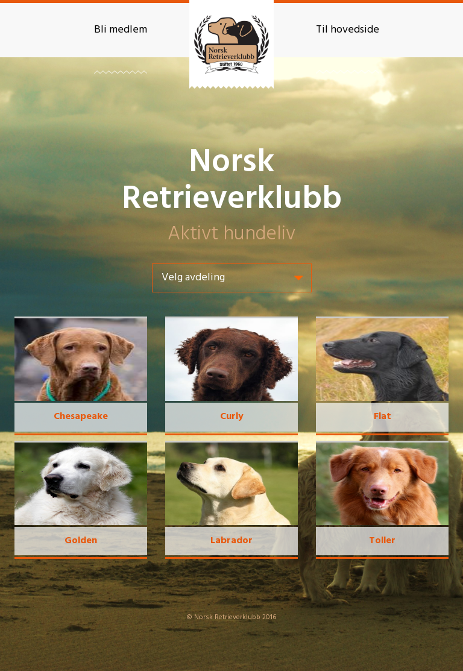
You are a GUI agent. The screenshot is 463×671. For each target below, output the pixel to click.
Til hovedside (347, 30)
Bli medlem (120, 30)
